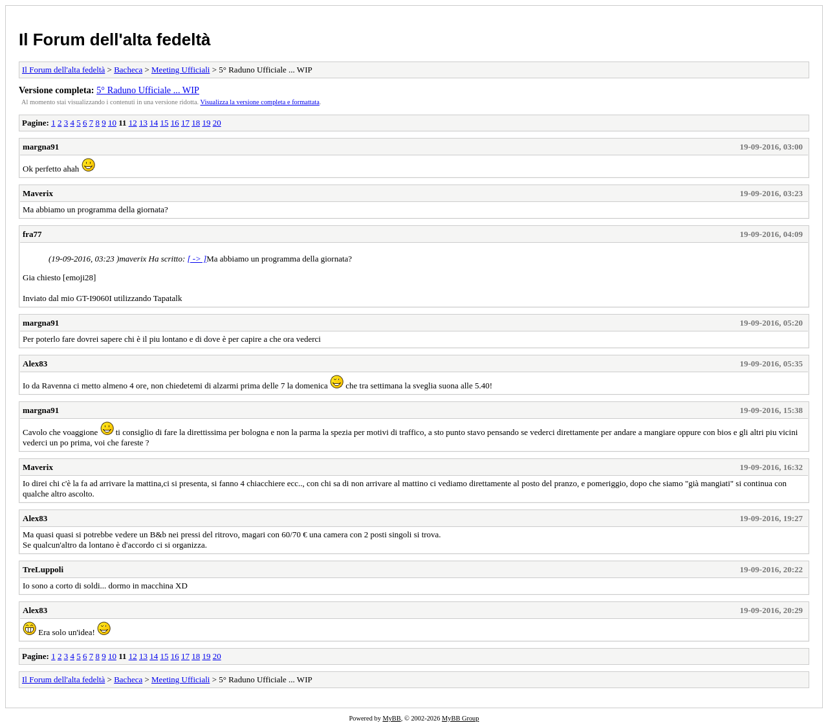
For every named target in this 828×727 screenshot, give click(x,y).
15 (164, 123)
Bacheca (128, 69)
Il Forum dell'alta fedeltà (115, 39)
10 (112, 123)
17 (185, 123)
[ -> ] (196, 258)
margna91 (41, 146)
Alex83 (35, 363)
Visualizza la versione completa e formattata (260, 102)
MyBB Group (460, 718)
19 (206, 123)
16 (175, 123)
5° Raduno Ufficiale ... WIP (147, 90)
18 (195, 123)
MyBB (391, 718)
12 (133, 123)
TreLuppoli (43, 569)
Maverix (38, 193)
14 (153, 123)
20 (217, 123)
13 (143, 123)
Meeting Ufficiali (180, 69)
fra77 (32, 234)
